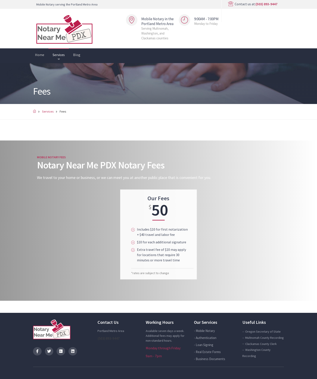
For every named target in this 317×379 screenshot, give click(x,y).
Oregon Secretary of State (263, 331)
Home (39, 55)
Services (59, 55)
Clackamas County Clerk (261, 344)
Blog (76, 55)
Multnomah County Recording (264, 338)
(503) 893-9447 (266, 4)
